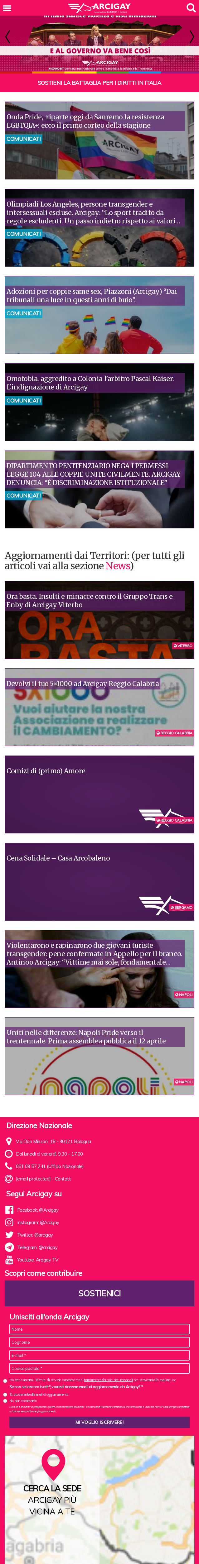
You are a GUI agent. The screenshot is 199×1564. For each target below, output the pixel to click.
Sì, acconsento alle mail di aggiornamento (38, 1394)
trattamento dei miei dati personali (108, 1380)
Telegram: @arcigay (37, 1247)
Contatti (63, 1179)
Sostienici (99, 1293)
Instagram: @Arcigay (38, 1222)
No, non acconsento (23, 1401)
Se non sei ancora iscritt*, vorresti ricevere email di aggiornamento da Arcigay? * (76, 1386)
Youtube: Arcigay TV (37, 1260)
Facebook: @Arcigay (38, 1210)
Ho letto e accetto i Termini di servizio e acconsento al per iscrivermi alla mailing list (92, 1380)
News (117, 566)
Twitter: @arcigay (35, 1235)
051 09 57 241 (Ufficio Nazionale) (50, 1166)
